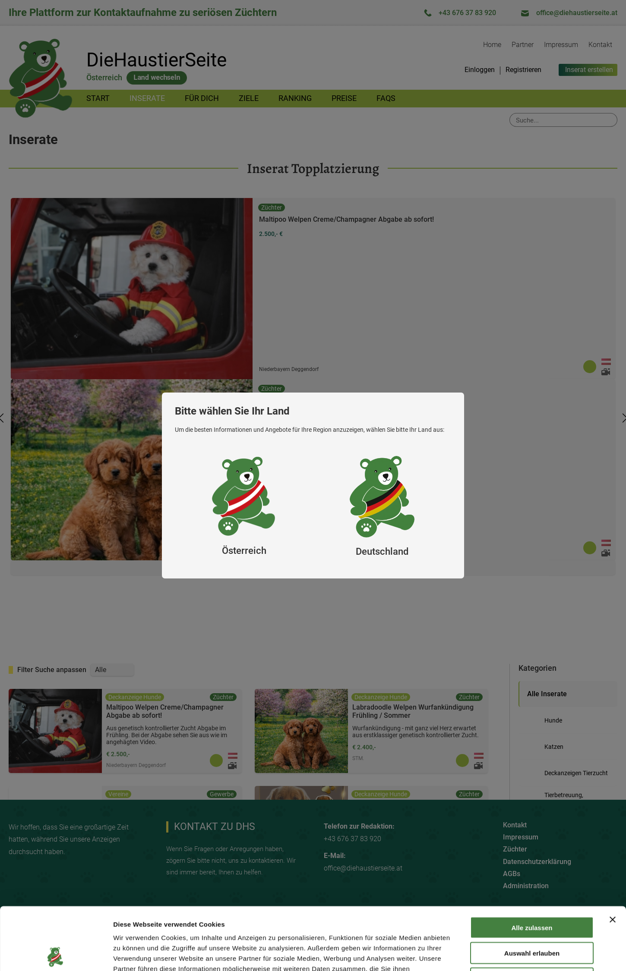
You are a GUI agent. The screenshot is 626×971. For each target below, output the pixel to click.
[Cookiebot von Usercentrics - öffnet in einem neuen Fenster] (56, 954)
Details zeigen (459, 954)
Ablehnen (532, 916)
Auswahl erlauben (532, 890)
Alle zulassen (531, 865)
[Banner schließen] (613, 857)
